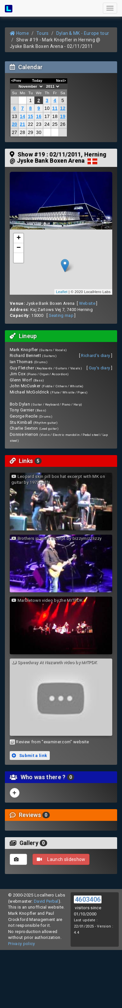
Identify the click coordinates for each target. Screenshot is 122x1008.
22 (30, 124)
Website (87, 303)
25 (55, 124)
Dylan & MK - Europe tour (82, 33)
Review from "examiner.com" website (52, 741)
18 (55, 116)
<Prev (16, 80)
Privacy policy (21, 943)
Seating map (61, 315)
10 (46, 108)
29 (30, 132)
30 (38, 132)
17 (46, 116)
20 (14, 124)
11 (55, 108)
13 (14, 116)
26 (62, 124)
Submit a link (29, 755)
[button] (18, 258)
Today (37, 80)
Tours (42, 33)
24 (46, 124)
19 (62, 116)
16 (38, 116)
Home (19, 33)
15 (30, 116)
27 (14, 132)
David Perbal (46, 901)
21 (22, 124)
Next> (61, 80)
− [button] (19, 248)
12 (62, 108)
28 (22, 132)
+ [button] (19, 238)
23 (38, 124)
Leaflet (61, 292)
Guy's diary (99, 367)
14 (22, 116)
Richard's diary (95, 355)
